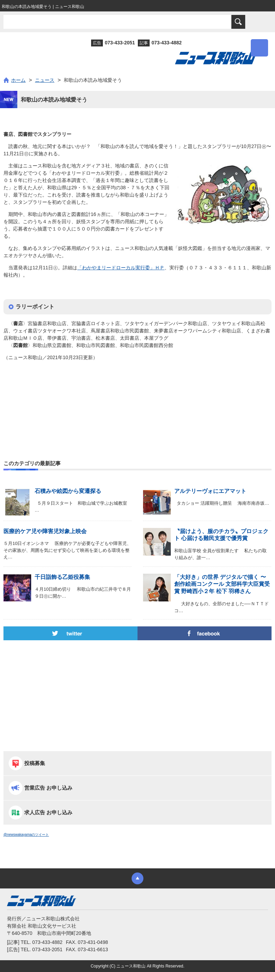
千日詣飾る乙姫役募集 (62, 577)
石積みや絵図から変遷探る (68, 491)
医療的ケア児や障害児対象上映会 (45, 531)
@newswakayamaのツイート (26, 834)
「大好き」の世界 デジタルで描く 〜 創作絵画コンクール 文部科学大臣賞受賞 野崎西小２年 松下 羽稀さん (222, 584)
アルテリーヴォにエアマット (210, 491)
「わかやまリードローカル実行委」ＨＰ (121, 267)
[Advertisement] (137, 395)
